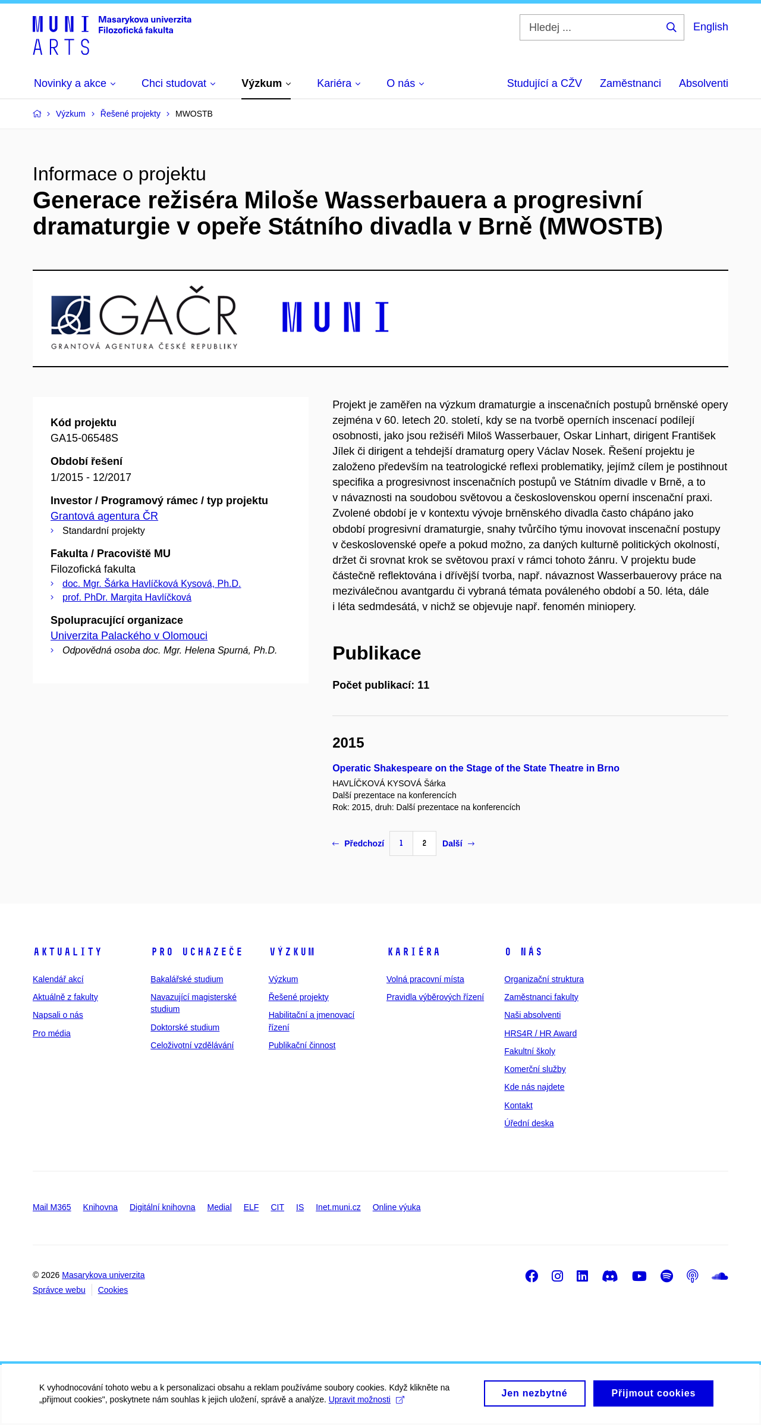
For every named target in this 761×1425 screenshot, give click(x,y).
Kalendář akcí (58, 979)
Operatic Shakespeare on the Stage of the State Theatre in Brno (476, 768)
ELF (251, 1207)
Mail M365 (52, 1207)
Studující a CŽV (544, 83)
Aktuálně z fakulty (65, 997)
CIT (277, 1207)
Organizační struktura (544, 979)
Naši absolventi (532, 1015)
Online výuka (397, 1207)
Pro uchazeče (196, 951)
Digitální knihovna (163, 1207)
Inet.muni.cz (338, 1207)
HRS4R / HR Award (540, 1033)
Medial (219, 1207)
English (710, 27)
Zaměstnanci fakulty (541, 997)
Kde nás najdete (534, 1087)
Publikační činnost (302, 1045)
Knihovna (100, 1207)
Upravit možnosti (369, 1405)
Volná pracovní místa (425, 979)
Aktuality (67, 951)
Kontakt (518, 1105)
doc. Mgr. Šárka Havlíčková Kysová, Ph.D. (151, 584)
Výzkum (292, 951)
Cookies (113, 1290)
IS (300, 1207)
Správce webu (59, 1290)
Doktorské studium (184, 1027)
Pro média (52, 1033)
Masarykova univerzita (103, 1275)
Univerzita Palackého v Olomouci (129, 636)
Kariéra (413, 951)
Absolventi (703, 83)
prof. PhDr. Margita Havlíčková (126, 597)
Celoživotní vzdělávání (192, 1045)
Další (458, 843)
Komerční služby (534, 1069)
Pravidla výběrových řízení (435, 997)
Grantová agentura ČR (104, 516)
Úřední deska (529, 1123)
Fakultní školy (529, 1051)
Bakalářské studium (186, 979)
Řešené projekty (299, 997)
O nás (523, 951)
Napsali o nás (58, 1015)
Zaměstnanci (630, 83)
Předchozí (358, 843)
